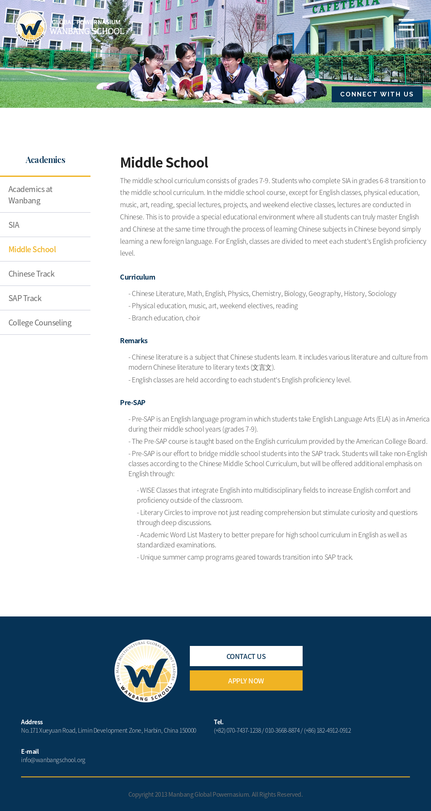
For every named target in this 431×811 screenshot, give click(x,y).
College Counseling (39, 322)
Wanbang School (70, 27)
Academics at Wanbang (30, 194)
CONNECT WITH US (377, 94)
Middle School (32, 249)
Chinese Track (31, 273)
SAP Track (24, 298)
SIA (13, 224)
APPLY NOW (246, 680)
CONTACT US (246, 656)
